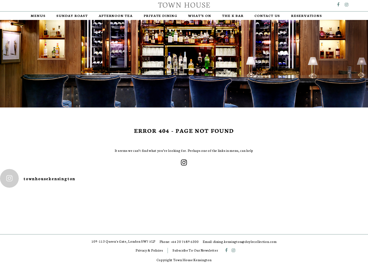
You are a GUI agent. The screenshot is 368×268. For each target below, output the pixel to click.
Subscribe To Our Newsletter (195, 250)
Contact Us (267, 15)
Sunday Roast (72, 15)
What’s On (199, 15)
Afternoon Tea (115, 15)
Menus (38, 15)
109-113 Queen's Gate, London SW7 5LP (123, 241)
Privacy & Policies (149, 250)
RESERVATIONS (306, 15)
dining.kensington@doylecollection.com (244, 241)
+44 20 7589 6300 (185, 241)
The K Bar (232, 15)
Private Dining (160, 15)
